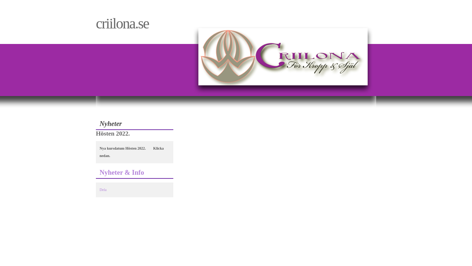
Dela (103, 190)
